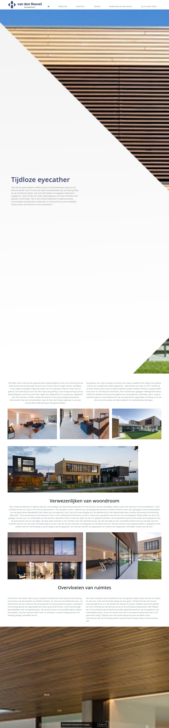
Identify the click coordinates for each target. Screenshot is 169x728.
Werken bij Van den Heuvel (120, 6)
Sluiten (102, 725)
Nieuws (97, 6)
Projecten (62, 6)
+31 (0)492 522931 (149, 6)
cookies (86, 725)
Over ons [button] (80, 6)
